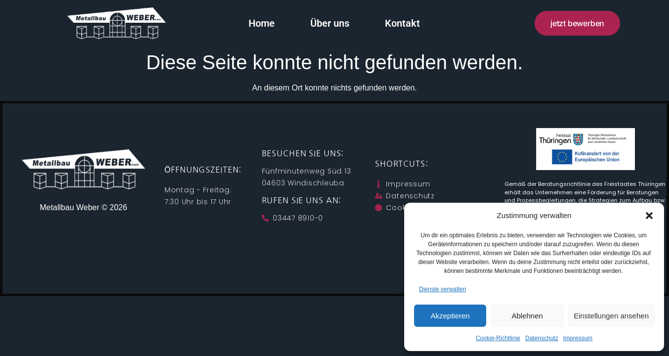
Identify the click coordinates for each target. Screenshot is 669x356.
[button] (649, 216)
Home (262, 23)
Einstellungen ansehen (611, 316)
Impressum (577, 338)
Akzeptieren (449, 316)
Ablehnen (527, 316)
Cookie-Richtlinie (498, 338)
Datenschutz (541, 338)
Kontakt (402, 23)
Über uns (330, 23)
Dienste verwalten (442, 289)
